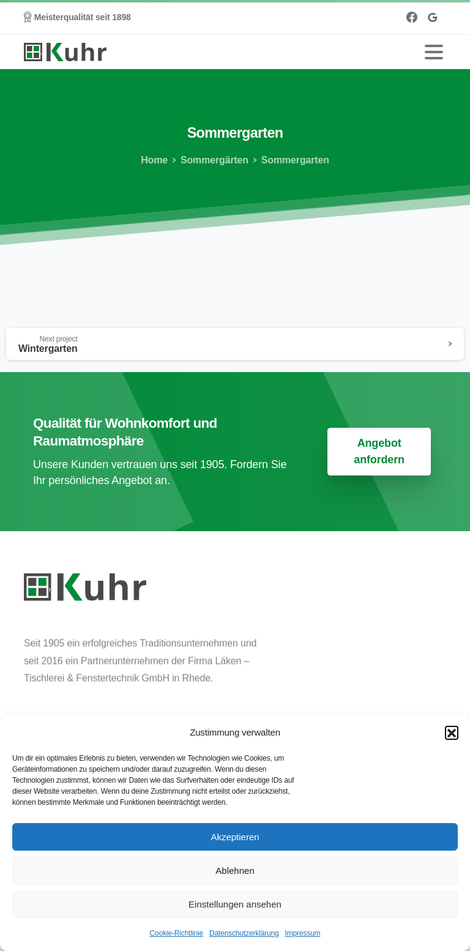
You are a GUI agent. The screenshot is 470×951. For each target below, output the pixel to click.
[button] (452, 732)
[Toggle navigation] (434, 52)
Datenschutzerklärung (244, 933)
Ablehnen (234, 870)
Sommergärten (213, 160)
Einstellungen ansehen (235, 904)
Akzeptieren (235, 837)
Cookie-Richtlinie (176, 933)
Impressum (302, 933)
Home (153, 160)
